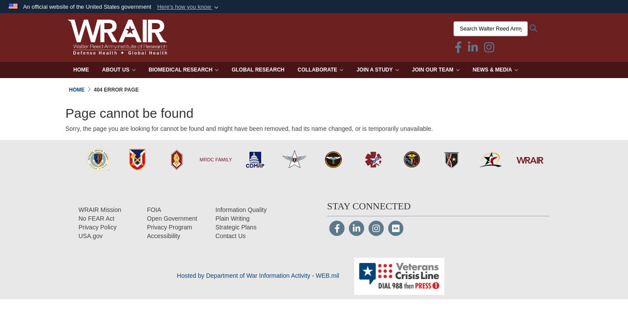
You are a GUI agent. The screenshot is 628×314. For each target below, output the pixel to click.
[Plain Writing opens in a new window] (232, 218)
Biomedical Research (183, 70)
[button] (188, 7)
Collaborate (320, 70)
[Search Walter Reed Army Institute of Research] (491, 28)
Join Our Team (436, 70)
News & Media (495, 70)
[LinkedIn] (356, 229)
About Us (119, 70)
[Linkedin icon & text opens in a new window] (473, 49)
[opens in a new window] (163, 235)
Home (81, 70)
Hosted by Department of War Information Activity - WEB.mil (258, 275)
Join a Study (377, 70)
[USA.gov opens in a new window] (90, 235)
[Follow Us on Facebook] (337, 229)
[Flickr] (395, 229)
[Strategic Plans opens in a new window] (235, 227)
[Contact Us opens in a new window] (230, 235)
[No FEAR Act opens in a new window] (96, 218)
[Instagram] (376, 229)
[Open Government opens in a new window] (172, 218)
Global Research (258, 70)
